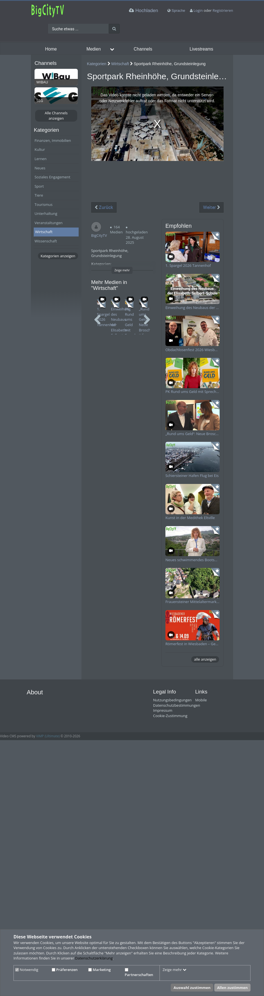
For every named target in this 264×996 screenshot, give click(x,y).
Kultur (40, 149)
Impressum (162, 710)
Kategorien (96, 64)
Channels (143, 49)
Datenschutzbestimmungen (176, 705)
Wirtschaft (44, 231)
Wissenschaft (46, 241)
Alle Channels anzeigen (56, 115)
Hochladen (143, 10)
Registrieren (223, 10)
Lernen (41, 158)
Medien (94, 49)
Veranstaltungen (49, 222)
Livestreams (201, 49)
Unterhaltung (46, 213)
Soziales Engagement (52, 176)
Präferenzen (65, 969)
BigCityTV (99, 235)
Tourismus (44, 204)
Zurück (104, 207)
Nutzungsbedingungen (172, 699)
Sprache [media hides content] (176, 10)
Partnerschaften (139, 972)
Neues (40, 167)
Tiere (39, 195)
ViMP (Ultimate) (48, 736)
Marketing (99, 969)
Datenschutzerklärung (94, 958)
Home (51, 49)
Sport (39, 186)
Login (198, 10)
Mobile (201, 699)
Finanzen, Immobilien (53, 140)
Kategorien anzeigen (57, 255)
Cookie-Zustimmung (170, 715)
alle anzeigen (205, 659)
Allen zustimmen (232, 987)
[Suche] (114, 28)
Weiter (211, 207)
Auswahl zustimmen (192, 987)
